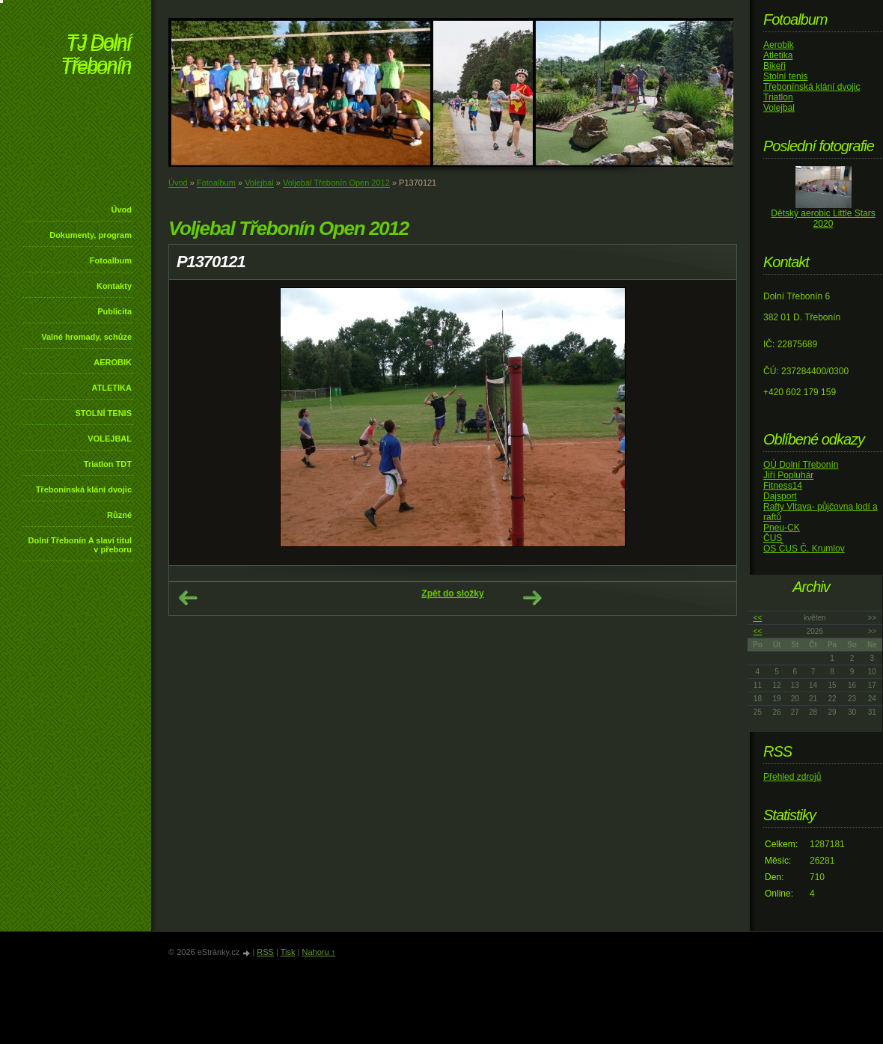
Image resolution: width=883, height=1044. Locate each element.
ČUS (772, 538)
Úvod (121, 209)
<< (758, 618)
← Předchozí (188, 598)
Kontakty (114, 285)
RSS (265, 951)
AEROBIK (113, 362)
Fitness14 (782, 485)
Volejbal (259, 182)
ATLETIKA (111, 387)
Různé (119, 514)
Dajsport (780, 496)
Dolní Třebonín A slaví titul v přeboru (80, 545)
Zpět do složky (452, 593)
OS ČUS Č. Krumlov (804, 548)
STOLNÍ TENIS (103, 413)
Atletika (777, 55)
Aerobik (778, 45)
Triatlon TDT (108, 464)
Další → (532, 598)
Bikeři (774, 66)
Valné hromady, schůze (86, 336)
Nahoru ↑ (318, 951)
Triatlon (778, 97)
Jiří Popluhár (788, 475)
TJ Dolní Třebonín (96, 56)
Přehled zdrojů (792, 777)
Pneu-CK (781, 527)
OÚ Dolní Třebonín (801, 465)
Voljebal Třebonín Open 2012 (336, 182)
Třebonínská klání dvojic (84, 489)
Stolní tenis (785, 76)
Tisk (288, 951)
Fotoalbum (111, 260)
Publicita (114, 311)
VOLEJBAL (110, 438)
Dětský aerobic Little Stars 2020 (823, 218)
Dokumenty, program (90, 235)
